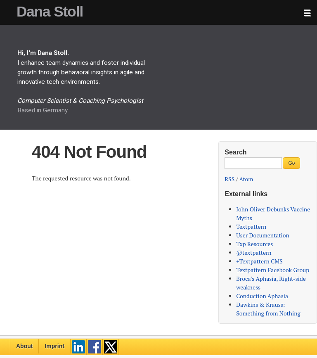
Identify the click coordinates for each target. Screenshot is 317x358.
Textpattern (251, 226)
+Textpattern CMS (259, 261)
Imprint (54, 346)
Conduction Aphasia (262, 296)
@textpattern (253, 252)
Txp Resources (254, 244)
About (24, 346)
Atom (246, 179)
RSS (229, 179)
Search (235, 152)
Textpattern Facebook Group (272, 270)
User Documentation (262, 235)
